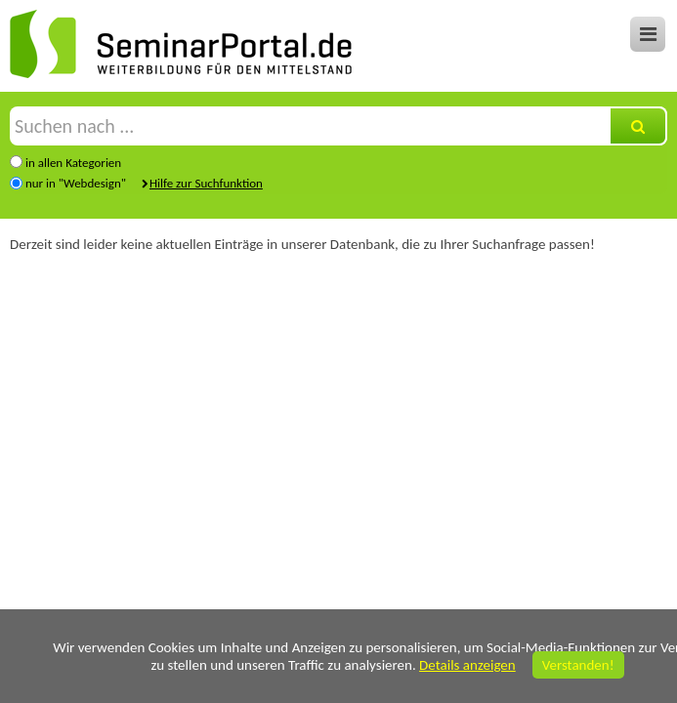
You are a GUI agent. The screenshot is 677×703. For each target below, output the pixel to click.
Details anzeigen (467, 665)
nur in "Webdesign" (75, 183)
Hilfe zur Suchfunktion (206, 183)
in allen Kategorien (73, 162)
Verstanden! (578, 665)
